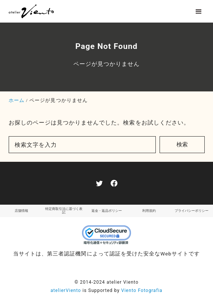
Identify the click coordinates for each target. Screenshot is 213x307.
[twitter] (99, 183)
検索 (182, 144)
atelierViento (65, 290)
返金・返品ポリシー (106, 211)
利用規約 (149, 211)
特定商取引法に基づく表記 (63, 210)
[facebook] (114, 183)
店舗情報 (21, 211)
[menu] (198, 11)
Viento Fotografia (142, 290)
